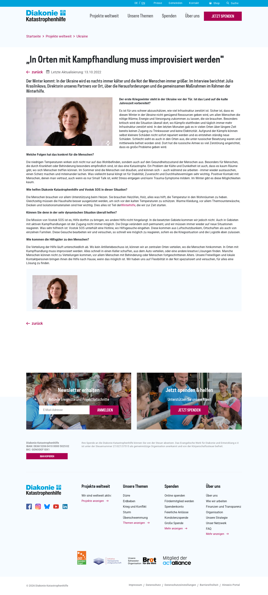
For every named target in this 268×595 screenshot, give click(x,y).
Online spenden (175, 496)
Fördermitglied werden (179, 501)
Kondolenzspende (176, 517)
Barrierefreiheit (209, 584)
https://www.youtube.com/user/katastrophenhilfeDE (56, 506)
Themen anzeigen (134, 523)
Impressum (135, 584)
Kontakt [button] (194, 2)
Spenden (169, 16)
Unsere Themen (140, 16)
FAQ (208, 529)
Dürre (126, 496)
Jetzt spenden (189, 410)
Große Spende (174, 523)
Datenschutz (153, 584)
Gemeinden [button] (175, 2)
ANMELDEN (105, 410)
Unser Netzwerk (216, 523)
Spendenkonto (174, 506)
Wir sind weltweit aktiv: (97, 496)
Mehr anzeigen (174, 528)
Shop (214, 3)
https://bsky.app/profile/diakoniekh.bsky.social (47, 506)
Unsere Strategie (217, 517)
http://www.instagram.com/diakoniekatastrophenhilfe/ (38, 506)
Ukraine (82, 36)
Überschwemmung (135, 517)
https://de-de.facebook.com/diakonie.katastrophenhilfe (29, 506)
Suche (232, 3)
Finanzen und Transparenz (223, 506)
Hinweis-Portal (231, 584)
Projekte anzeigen (93, 501)
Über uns (192, 16)
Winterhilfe (128, 205)
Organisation (214, 512)
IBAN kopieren (48, 456)
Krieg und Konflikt (134, 506)
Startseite (33, 36)
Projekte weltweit (104, 16)
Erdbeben (129, 501)
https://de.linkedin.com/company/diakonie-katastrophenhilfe (65, 506)
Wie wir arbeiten (216, 501)
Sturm (127, 512)
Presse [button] (158, 2)
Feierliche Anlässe (176, 512)
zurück (37, 72)
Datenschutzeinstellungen (180, 584)
